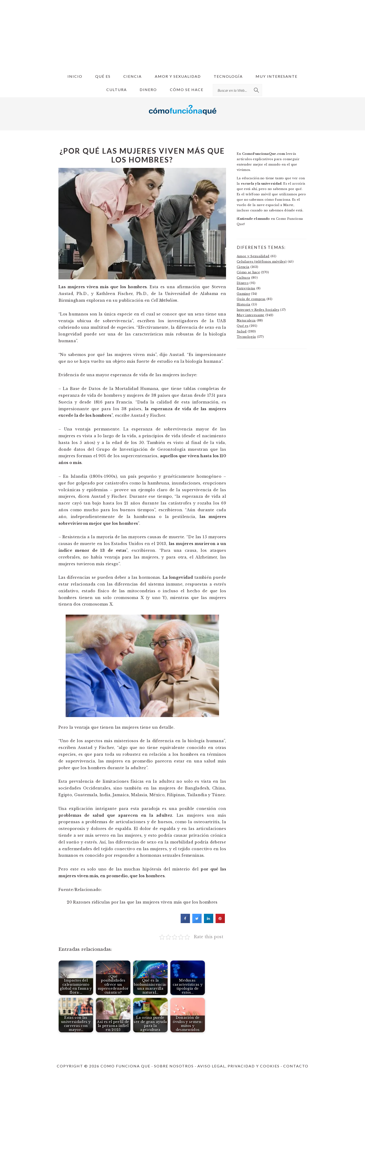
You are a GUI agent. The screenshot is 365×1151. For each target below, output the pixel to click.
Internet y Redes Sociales (258, 309)
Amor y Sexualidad (253, 256)
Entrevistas (246, 288)
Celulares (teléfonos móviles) (262, 261)
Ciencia (243, 267)
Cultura (243, 277)
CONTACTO (295, 1066)
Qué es (242, 326)
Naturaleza (246, 320)
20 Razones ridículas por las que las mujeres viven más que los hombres (142, 902)
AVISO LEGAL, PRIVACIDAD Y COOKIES (238, 1066)
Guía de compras (251, 299)
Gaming (243, 293)
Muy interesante (250, 315)
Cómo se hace (248, 272)
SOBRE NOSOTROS (174, 1066)
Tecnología (246, 337)
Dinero (243, 283)
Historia (243, 304)
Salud (242, 331)
